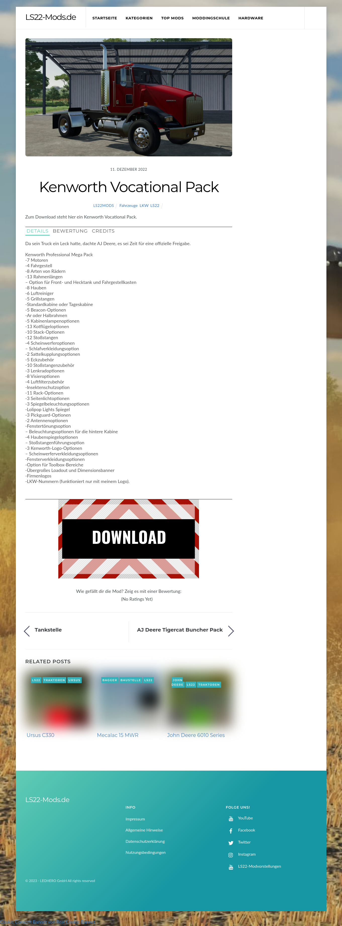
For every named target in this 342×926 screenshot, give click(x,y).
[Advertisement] (282, 121)
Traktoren (54, 680)
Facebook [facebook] (240, 829)
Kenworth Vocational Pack (129, 187)
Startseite (107, 18)
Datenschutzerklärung (145, 841)
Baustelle (131, 680)
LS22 (154, 205)
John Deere (178, 682)
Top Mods (175, 18)
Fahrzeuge (128, 205)
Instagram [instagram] (241, 854)
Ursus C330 (41, 735)
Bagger (109, 680)
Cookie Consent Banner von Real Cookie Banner (47, 921)
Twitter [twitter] (238, 842)
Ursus (74, 680)
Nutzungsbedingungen (146, 852)
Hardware (253, 18)
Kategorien (141, 18)
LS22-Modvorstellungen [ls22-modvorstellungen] (253, 866)
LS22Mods (103, 205)
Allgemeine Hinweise (144, 829)
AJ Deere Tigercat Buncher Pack (180, 630)
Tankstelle (48, 630)
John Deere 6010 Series (196, 735)
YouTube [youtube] (239, 817)
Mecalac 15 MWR (117, 735)
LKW (144, 205)
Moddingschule (213, 18)
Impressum (135, 818)
